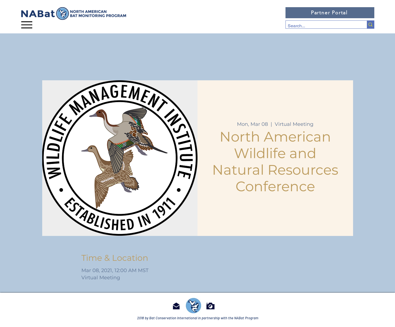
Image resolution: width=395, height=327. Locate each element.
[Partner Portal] (329, 12)
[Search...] (322, 26)
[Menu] (27, 24)
